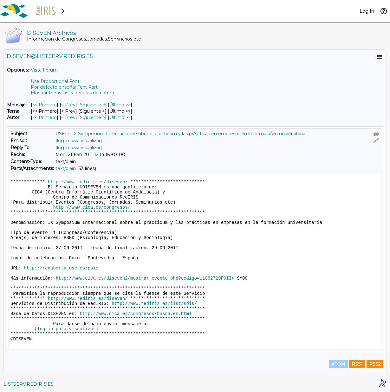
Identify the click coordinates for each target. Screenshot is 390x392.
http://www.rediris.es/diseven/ (88, 182)
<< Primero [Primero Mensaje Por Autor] (44, 117)
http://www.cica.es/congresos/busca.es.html (136, 313)
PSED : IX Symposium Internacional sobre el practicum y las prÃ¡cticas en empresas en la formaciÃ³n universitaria (180, 133)
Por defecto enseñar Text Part (64, 87)
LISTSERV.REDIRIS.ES (28, 384)
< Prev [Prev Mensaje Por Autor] (68, 117)
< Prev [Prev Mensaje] (68, 105)
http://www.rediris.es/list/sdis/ (154, 303)
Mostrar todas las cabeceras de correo (72, 93)
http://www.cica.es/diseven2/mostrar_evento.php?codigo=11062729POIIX (145, 278)
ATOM (338, 364)
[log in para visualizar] (78, 140)
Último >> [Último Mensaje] (120, 105)
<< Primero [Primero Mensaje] (44, 105)
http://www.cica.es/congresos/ (91, 207)
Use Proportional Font (55, 81)
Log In (367, 11)
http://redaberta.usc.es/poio (61, 268)
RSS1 (357, 364)
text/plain (65, 168)
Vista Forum (44, 70)
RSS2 (375, 364)
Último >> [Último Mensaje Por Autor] (120, 117)
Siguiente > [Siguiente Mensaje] (92, 105)
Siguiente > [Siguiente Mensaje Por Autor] (92, 117)
